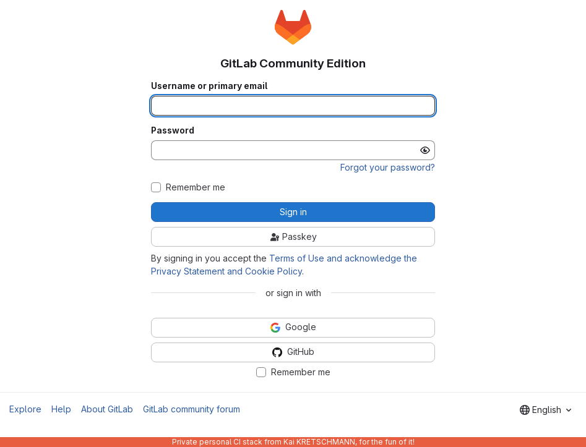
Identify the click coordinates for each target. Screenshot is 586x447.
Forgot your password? (387, 167)
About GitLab (107, 409)
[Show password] (425, 150)
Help (61, 409)
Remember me (195, 187)
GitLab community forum (191, 409)
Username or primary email (209, 86)
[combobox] (545, 409)
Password (172, 130)
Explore (25, 409)
